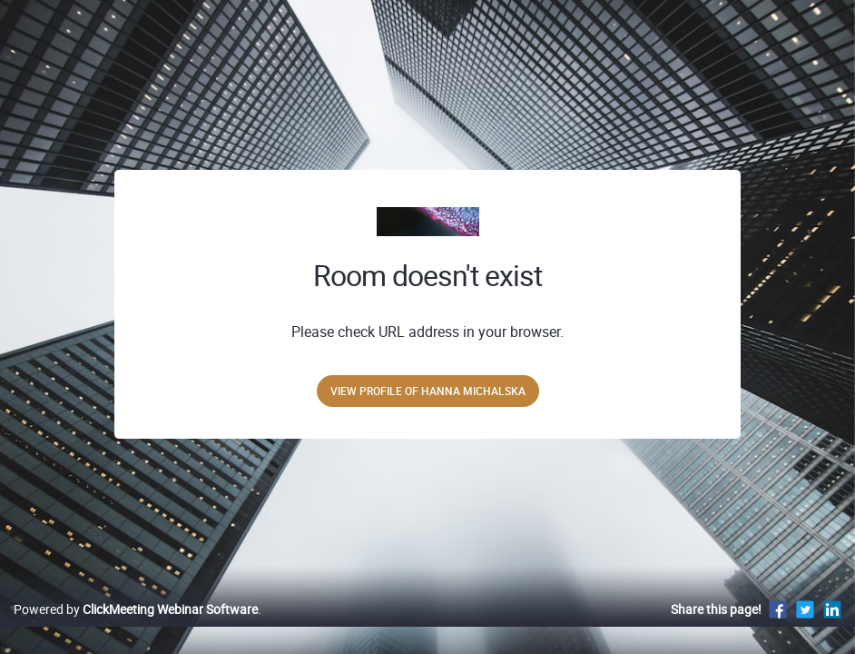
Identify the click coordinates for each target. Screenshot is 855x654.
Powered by (136, 628)
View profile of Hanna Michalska (428, 390)
